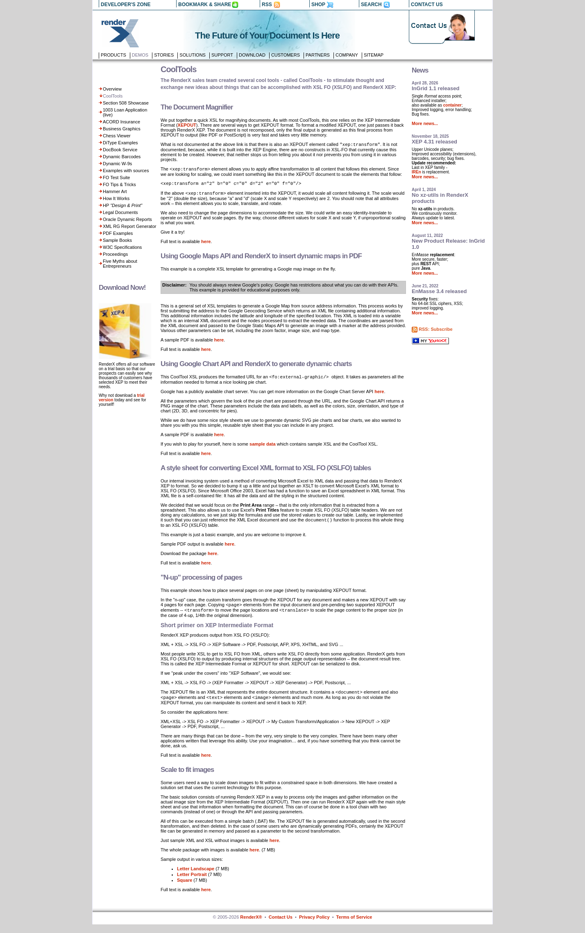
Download (252, 54)
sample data (262, 448)
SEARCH (371, 4)
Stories (164, 54)
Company (347, 54)
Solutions (192, 54)
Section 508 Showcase (126, 102)
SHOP (318, 4)
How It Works (116, 198)
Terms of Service (354, 925)
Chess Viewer (117, 135)
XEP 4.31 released (434, 142)
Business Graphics (122, 128)
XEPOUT (187, 125)
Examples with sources (126, 170)
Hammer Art (115, 191)
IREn (416, 172)
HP (122, 205)
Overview (112, 88)
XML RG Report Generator (129, 226)
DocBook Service (120, 149)
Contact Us (280, 925)
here (206, 245)
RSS (267, 4)
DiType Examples (120, 142)
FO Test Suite (116, 177)
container (452, 105)
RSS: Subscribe (436, 329)
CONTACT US (427, 4)
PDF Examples (118, 233)
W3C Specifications (122, 247)
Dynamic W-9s (117, 163)
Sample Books (117, 240)
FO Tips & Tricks (119, 184)
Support (222, 54)
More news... (425, 123)
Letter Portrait (192, 883)
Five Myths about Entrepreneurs (120, 264)
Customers (285, 54)
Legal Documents (120, 212)
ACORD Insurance (121, 121)
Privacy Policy (314, 925)
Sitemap (373, 54)
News (420, 70)
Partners (318, 54)
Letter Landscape (195, 877)
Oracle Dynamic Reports (127, 219)
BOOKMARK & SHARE (204, 4)
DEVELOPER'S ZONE (126, 4)
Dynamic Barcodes (122, 156)
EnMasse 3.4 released (439, 291)
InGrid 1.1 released (435, 88)
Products (113, 54)
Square (184, 888)
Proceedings (115, 254)
